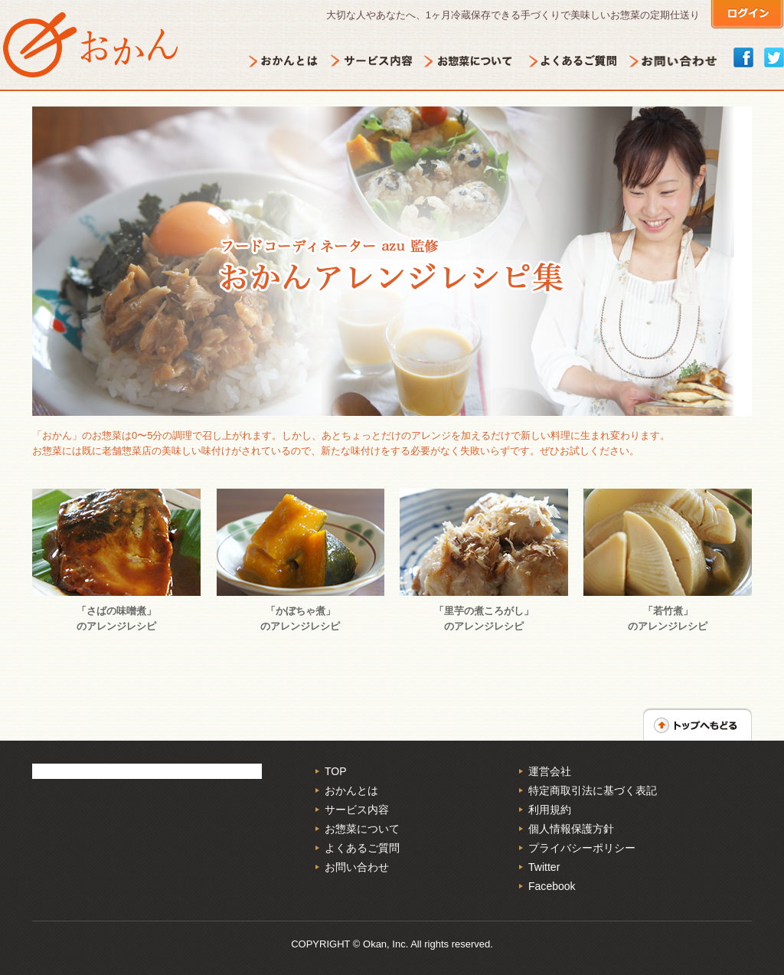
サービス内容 (357, 809)
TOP (336, 771)
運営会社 (549, 771)
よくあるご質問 (362, 848)
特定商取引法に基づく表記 (592, 790)
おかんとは (351, 790)
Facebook (552, 886)
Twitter (544, 867)
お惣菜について (362, 829)
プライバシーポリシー (581, 848)
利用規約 (549, 809)
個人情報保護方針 (571, 829)
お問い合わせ (357, 867)
